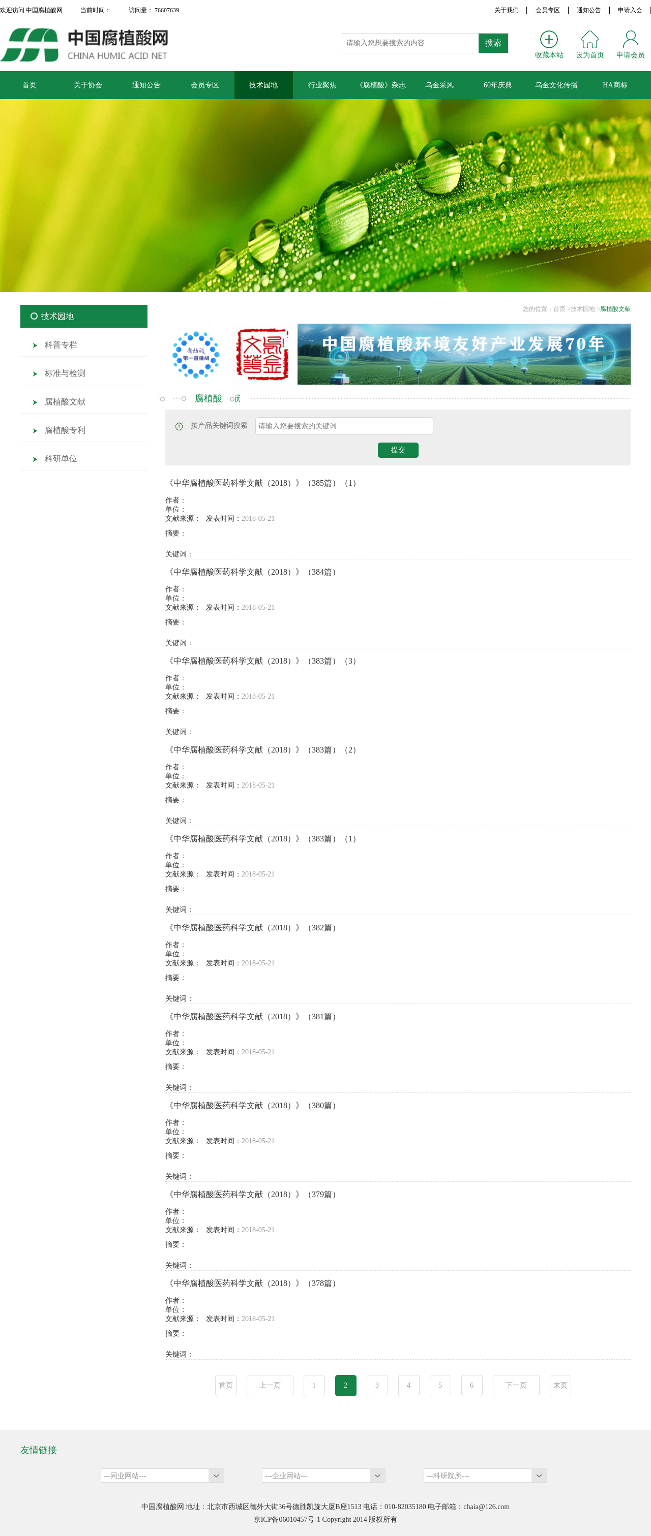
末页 (560, 1385)
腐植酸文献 (615, 308)
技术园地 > (585, 308)
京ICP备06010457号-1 (287, 1519)
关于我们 (506, 10)
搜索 (493, 43)
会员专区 (548, 10)
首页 (226, 1385)
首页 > (562, 308)
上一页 (270, 1385)
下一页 (516, 1385)
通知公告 (589, 10)
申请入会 (630, 10)
